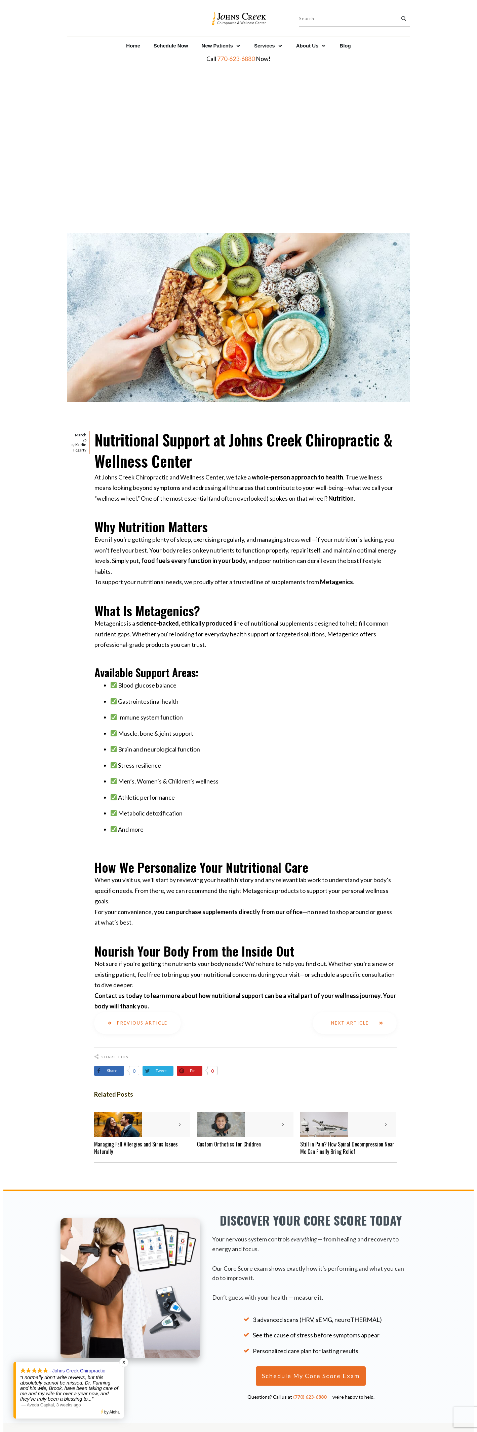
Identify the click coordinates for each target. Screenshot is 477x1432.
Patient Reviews (96, 1348)
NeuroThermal (372, 1325)
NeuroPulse (368, 1334)
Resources (310, 1316)
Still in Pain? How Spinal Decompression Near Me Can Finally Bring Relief (347, 982)
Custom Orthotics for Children (229, 979)
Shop (310, 1349)
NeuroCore (367, 1315)
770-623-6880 (236, 58)
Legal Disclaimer (309, 1340)
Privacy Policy (309, 1332)
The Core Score (373, 1305)
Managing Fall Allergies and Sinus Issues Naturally (136, 982)
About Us (310, 1307)
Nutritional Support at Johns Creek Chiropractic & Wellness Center (243, 285)
